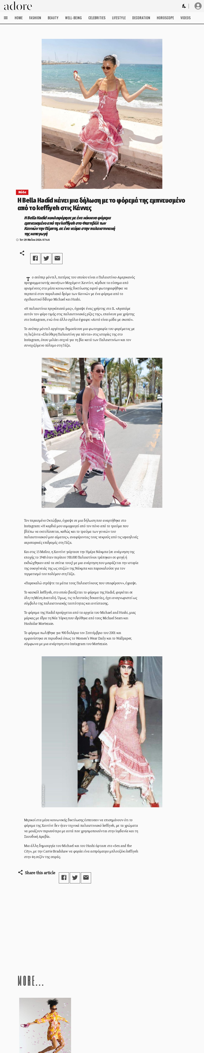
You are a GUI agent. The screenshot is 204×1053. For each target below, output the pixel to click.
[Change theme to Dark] (184, 6)
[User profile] (198, 6)
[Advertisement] (102, 928)
